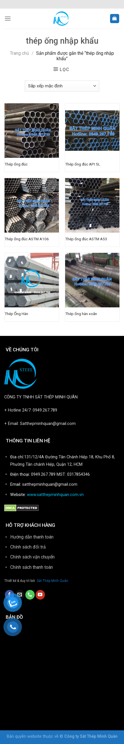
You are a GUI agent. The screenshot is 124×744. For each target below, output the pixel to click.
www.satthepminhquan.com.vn (55, 494)
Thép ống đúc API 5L (82, 164)
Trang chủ (19, 53)
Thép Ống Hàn (16, 313)
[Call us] (30, 595)
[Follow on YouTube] (40, 595)
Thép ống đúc (16, 164)
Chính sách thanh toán (32, 567)
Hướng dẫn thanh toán (31, 537)
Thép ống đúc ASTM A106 (27, 239)
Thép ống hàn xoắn (81, 313)
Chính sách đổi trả (28, 547)
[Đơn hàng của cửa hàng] (62, 86)
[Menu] (7, 18)
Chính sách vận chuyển (32, 557)
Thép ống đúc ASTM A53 (86, 239)
